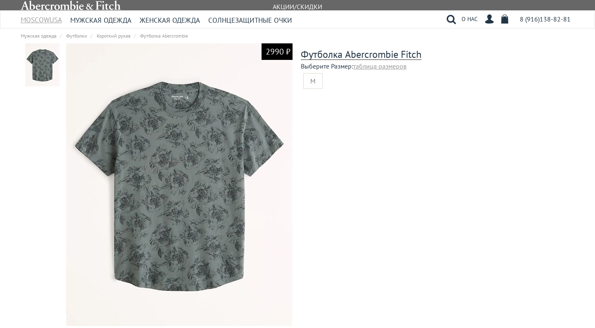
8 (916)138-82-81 (545, 19)
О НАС (470, 19)
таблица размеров (380, 66)
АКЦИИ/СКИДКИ (297, 6)
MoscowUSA (41, 17)
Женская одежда (170, 20)
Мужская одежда (100, 20)
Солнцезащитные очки (250, 20)
